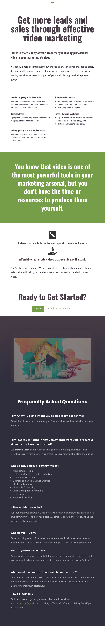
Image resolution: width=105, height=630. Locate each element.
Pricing (38, 308)
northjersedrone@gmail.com (25, 603)
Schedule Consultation (59, 308)
